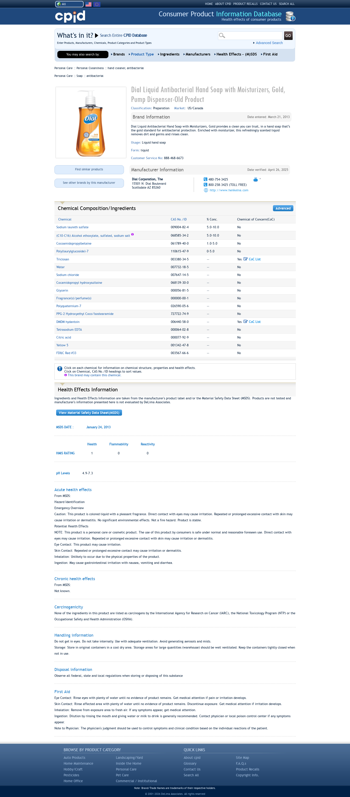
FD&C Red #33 (66, 353)
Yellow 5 (62, 345)
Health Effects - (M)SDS (237, 54)
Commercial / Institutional (136, 781)
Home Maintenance (78, 763)
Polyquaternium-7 (68, 306)
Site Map (242, 758)
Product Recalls (247, 769)
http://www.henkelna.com (229, 190)
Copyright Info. (247, 775)
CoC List (252, 259)
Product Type (142, 54)
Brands (119, 54)
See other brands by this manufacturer (89, 182)
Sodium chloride (67, 275)
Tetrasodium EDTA (69, 329)
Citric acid (63, 337)
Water (60, 267)
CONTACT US (268, 4)
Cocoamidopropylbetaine (73, 243)
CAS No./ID (179, 219)
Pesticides (71, 775)
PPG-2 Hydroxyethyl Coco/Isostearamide (85, 314)
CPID (70, 16)
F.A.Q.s (241, 763)
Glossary (190, 763)
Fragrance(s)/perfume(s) (73, 298)
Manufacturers (198, 54)
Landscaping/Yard (129, 758)
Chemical (64, 219)
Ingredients (169, 54)
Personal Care (126, 769)
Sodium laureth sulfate (72, 227)
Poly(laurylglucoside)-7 (72, 251)
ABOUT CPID (223, 4)
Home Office (73, 781)
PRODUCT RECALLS (245, 4)
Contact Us (192, 769)
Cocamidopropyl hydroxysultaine (79, 282)
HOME (209, 4)
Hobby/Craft (73, 769)
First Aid (270, 54)
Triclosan (62, 259)
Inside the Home (128, 763)
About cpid (192, 758)
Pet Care (122, 775)
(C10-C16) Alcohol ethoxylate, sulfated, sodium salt (93, 236)
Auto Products (74, 758)
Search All (191, 775)
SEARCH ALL (287, 4)
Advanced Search (269, 43)
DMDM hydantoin (67, 322)
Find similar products (89, 169)
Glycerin (62, 290)
